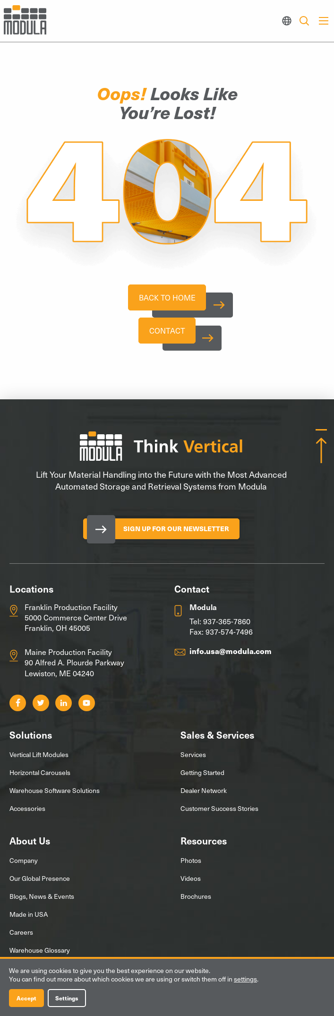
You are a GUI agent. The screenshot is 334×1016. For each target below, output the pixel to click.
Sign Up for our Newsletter (176, 533)
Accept (26, 998)
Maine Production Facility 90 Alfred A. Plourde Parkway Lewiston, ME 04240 (74, 666)
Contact (167, 333)
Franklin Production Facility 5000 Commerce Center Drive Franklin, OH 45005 (76, 621)
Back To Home (167, 298)
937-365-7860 (226, 625)
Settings (66, 998)
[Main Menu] (323, 21)
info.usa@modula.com (230, 655)
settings (245, 979)
